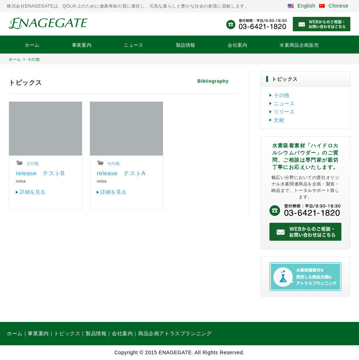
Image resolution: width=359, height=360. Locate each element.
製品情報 (185, 45)
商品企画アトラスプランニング (175, 333)
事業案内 (81, 45)
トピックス (67, 333)
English (301, 6)
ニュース (133, 45)
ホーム (32, 45)
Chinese (334, 6)
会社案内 (237, 45)
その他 (33, 59)
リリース (284, 112)
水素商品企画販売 (299, 45)
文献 (279, 120)
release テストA (121, 173)
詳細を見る (32, 192)
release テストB (40, 173)
